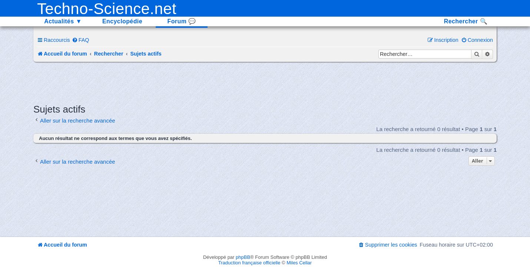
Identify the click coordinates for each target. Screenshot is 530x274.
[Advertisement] (265, 82)
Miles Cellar (299, 262)
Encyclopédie (122, 21)
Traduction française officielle (249, 262)
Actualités (63, 21)
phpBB (243, 257)
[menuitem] (80, 40)
